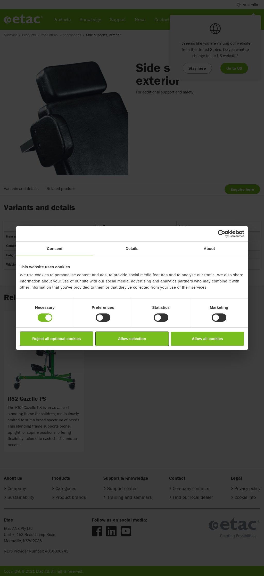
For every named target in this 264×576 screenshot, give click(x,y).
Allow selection (132, 338)
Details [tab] (132, 248)
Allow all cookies (207, 338)
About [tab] (209, 248)
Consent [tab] (55, 248)
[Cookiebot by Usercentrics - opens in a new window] (221, 234)
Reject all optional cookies (56, 338)
